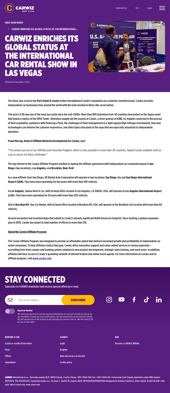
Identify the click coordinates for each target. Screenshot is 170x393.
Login (149, 8)
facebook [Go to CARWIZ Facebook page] (134, 302)
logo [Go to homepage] (19, 8)
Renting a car (12, 337)
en (137, 8)
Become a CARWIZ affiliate (127, 343)
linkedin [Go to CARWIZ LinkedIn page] (159, 302)
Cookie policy (66, 362)
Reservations (121, 8)
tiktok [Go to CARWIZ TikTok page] (146, 302)
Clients (64, 337)
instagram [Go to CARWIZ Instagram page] (109, 302)
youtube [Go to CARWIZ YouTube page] (121, 302)
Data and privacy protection (72, 356)
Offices (8, 356)
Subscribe (78, 300)
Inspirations (10, 362)
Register (64, 349)
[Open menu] (160, 8)
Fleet (7, 349)
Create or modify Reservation (18, 343)
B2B (117, 337)
